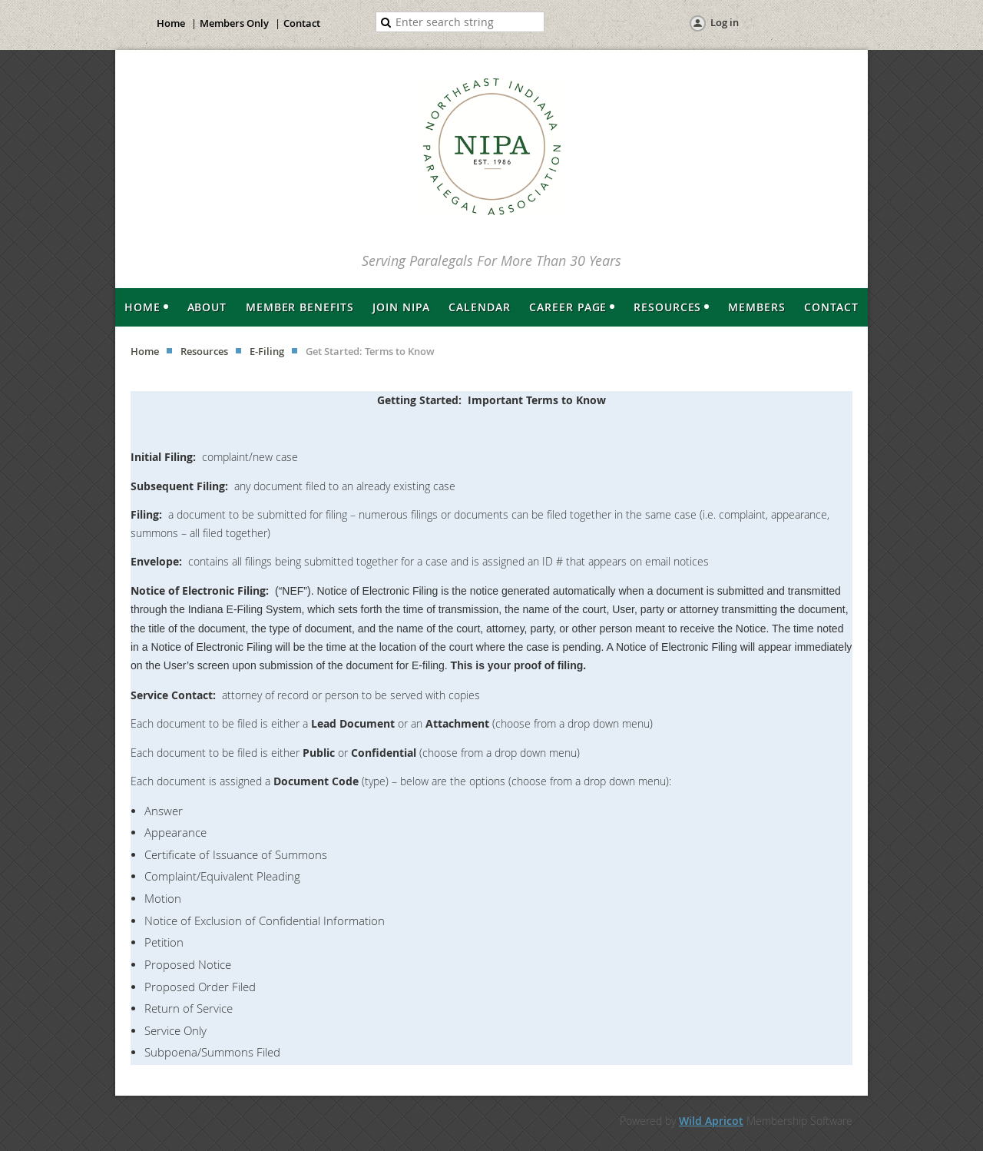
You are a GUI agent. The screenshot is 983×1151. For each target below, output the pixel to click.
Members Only (234, 23)
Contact (301, 23)
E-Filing (267, 351)
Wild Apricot (711, 1120)
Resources (204, 351)
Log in (724, 22)
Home (171, 23)
